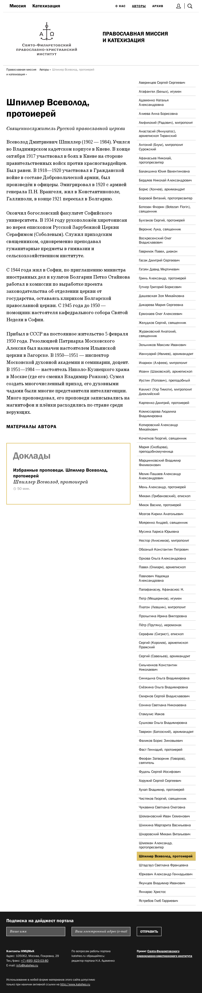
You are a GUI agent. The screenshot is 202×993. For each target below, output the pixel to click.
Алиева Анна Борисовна (158, 113)
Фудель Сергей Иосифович (160, 771)
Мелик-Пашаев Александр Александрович (160, 476)
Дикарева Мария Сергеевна (161, 305)
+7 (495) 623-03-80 (34, 960)
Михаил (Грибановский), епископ (164, 496)
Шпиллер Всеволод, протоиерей (166, 856)
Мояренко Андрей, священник (163, 522)
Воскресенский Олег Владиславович (155, 240)
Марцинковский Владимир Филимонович (160, 462)
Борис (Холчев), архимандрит (162, 189)
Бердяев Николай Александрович (165, 180)
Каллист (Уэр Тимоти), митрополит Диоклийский (165, 391)
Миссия (17, 5)
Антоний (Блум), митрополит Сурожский (161, 146)
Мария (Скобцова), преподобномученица (156, 449)
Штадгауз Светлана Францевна (163, 865)
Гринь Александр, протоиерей (162, 278)
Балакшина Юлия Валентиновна (164, 171)
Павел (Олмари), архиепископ (162, 567)
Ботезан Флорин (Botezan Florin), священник (165, 209)
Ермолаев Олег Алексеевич (160, 314)
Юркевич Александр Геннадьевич (166, 874)
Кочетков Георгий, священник (163, 438)
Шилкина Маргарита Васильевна (165, 825)
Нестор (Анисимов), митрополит (164, 540)
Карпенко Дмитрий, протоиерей (164, 403)
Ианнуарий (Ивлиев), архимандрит (166, 354)
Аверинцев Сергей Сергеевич (162, 82)
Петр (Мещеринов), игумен (160, 598)
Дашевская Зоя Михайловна (161, 296)
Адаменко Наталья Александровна (154, 102)
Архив (157, 6)
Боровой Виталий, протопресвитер (165, 198)
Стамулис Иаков (151, 714)
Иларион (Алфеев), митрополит (163, 362)
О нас (120, 6)
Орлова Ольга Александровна (162, 558)
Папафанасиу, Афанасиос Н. (161, 589)
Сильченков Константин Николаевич (158, 667)
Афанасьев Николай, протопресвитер (155, 160)
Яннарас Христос (152, 892)
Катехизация (46, 5)
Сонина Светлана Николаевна (162, 705)
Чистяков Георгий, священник (162, 798)
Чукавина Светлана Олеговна (162, 807)
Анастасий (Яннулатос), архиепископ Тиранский (157, 133)
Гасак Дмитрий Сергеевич (159, 260)
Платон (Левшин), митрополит (162, 607)
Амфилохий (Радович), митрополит (166, 122)
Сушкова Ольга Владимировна (163, 722)
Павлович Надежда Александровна (154, 578)
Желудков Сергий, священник (162, 322)
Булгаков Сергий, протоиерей (162, 220)
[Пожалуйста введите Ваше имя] (35, 931)
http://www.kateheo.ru (75, 984)
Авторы (139, 6)
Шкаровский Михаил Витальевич (164, 834)
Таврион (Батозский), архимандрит (166, 731)
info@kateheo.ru (27, 965)
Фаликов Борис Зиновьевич (161, 740)
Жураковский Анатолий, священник (157, 333)
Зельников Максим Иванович (162, 345)
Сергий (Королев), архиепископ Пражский (163, 644)
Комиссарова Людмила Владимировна (157, 413)
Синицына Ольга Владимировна (164, 678)
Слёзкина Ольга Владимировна (163, 687)
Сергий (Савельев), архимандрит (164, 656)
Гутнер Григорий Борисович (160, 287)
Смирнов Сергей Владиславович (164, 696)
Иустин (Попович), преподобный (164, 380)
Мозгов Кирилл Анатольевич (161, 514)
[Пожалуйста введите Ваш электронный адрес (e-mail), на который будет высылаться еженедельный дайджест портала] (101, 931)
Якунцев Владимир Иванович (162, 883)
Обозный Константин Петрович (164, 549)
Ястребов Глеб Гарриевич (158, 900)
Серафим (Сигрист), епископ (161, 634)
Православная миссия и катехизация (21, 72)
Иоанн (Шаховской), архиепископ (165, 371)
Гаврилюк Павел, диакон (158, 251)
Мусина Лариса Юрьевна (159, 531)
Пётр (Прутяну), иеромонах (160, 625)
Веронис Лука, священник (160, 229)
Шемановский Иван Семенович (164, 816)
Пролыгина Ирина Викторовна (163, 616)
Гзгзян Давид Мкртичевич (159, 269)
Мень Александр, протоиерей (162, 487)
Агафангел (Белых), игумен (160, 91)
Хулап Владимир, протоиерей (161, 789)
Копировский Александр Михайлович (158, 427)
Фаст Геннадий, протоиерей (160, 749)
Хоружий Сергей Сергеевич (160, 780)
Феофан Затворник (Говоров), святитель (162, 760)
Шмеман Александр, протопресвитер (156, 845)
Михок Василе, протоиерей (160, 505)
